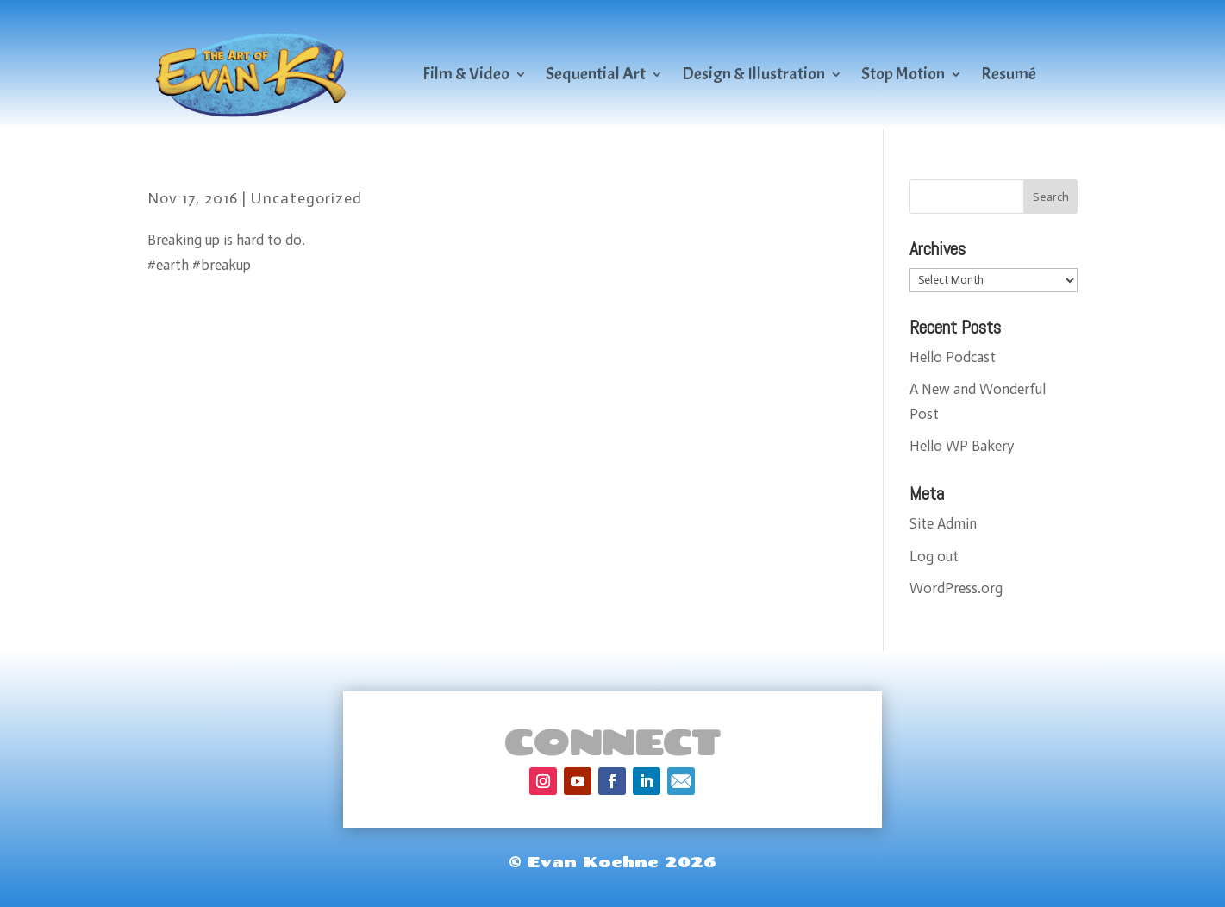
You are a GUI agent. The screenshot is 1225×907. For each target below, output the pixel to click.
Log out (934, 556)
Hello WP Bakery (961, 445)
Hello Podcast (952, 357)
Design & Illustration (753, 73)
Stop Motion (903, 73)
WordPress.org (956, 588)
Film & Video (465, 73)
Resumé (1008, 73)
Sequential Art (596, 73)
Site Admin (943, 523)
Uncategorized (306, 198)
